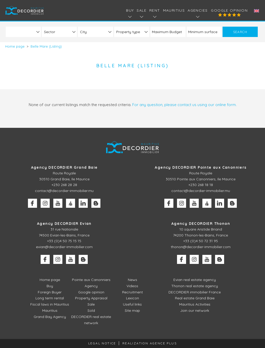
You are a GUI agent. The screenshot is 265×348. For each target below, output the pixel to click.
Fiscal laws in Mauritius (49, 304)
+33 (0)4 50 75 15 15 (64, 241)
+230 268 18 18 (200, 184)
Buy (50, 286)
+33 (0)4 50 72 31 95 (200, 241)
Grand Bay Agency (50, 316)
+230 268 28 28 (64, 184)
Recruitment (132, 292)
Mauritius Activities (194, 304)
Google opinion (229, 10)
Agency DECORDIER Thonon (200, 223)
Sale (91, 304)
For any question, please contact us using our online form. (184, 104)
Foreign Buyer (50, 292)
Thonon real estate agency (194, 286)
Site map (132, 310)
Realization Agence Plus (149, 343)
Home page (50, 279)
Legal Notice (102, 343)
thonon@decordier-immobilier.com (201, 247)
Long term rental (49, 298)
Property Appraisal (91, 298)
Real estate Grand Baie (195, 298)
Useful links (132, 304)
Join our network (194, 310)
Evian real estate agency (194, 279)
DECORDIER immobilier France (194, 292)
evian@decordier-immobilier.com (64, 247)
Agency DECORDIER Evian (64, 223)
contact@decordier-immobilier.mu (64, 190)
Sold (91, 310)
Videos (132, 286)
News (132, 279)
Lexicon (132, 298)
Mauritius (174, 10)
